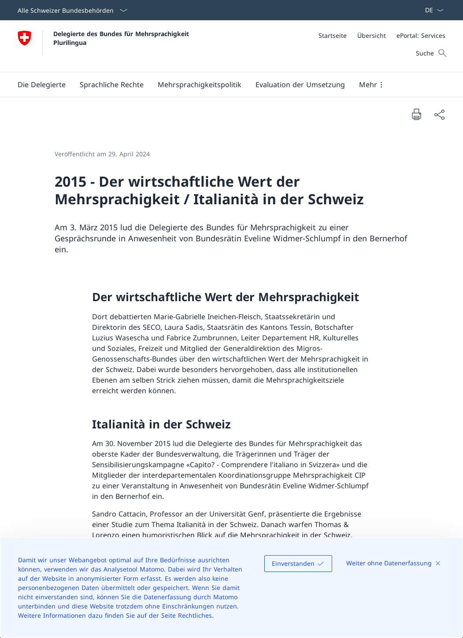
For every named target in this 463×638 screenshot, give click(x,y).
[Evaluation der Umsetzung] (300, 84)
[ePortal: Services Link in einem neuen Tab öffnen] (421, 35)
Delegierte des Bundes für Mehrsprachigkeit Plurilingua (122, 38)
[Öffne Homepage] (104, 46)
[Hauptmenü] (224, 84)
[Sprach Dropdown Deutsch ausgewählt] (431, 10)
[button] (42, 84)
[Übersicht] (371, 35)
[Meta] (382, 35)
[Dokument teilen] (439, 114)
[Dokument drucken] (416, 114)
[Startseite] (332, 35)
